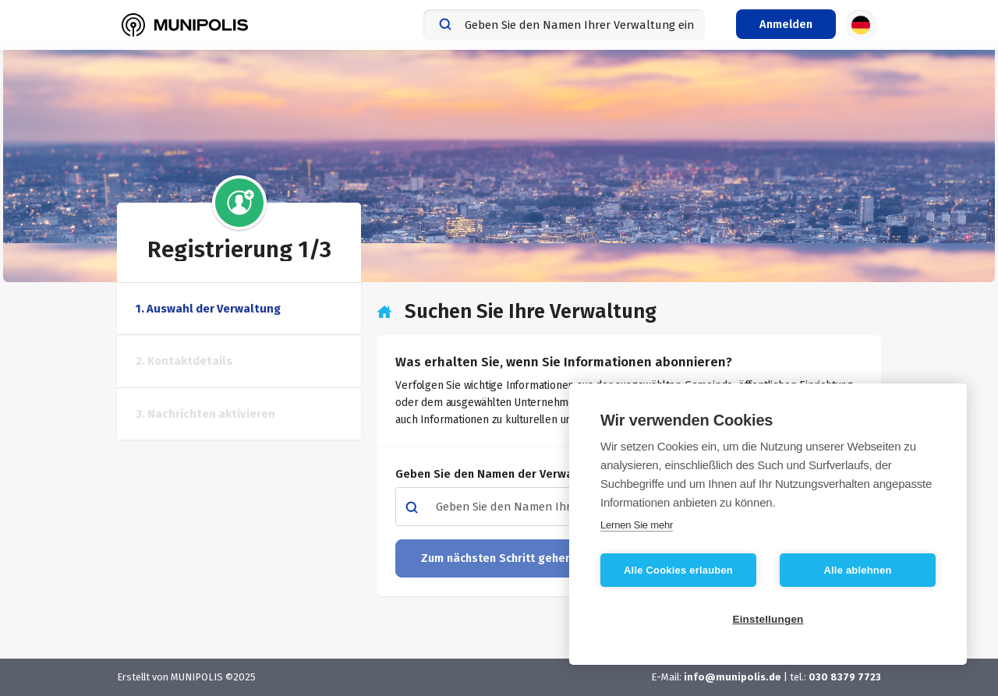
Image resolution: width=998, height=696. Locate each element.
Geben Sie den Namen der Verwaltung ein (511, 474)
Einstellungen (767, 619)
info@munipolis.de (732, 677)
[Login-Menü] (786, 24)
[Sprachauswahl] (860, 25)
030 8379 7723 (845, 677)
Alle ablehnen (857, 570)
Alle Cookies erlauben (678, 570)
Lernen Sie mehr (636, 525)
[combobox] (564, 25)
